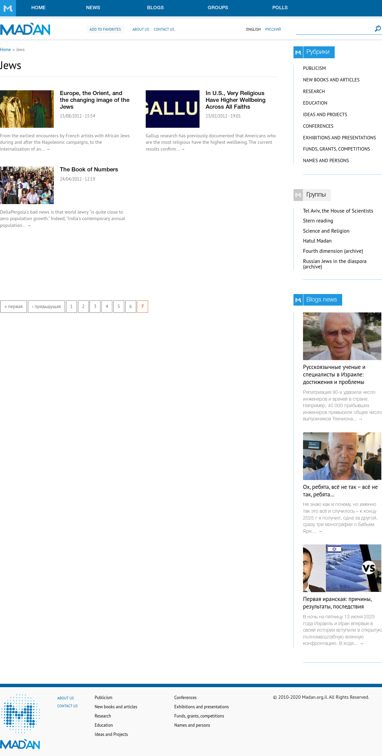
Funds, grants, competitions (336, 149)
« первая (14, 306)
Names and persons (326, 160)
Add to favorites (105, 29)
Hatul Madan (317, 241)
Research (314, 91)
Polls (280, 8)
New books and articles (331, 80)
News (93, 8)
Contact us (164, 29)
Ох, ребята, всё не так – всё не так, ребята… (340, 490)
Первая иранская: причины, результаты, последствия (337, 602)
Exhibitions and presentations (339, 138)
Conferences (318, 126)
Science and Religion (326, 231)
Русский (273, 29)
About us (140, 29)
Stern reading (318, 220)
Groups (218, 8)
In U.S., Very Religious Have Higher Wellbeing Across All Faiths (236, 100)
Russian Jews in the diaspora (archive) (335, 264)
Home (38, 8)
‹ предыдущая (46, 306)
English (253, 29)
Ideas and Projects (325, 114)
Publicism (314, 68)
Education (315, 103)
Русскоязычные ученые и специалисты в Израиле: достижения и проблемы (334, 374)
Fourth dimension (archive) (333, 251)
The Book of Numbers (89, 169)
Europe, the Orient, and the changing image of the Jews (94, 100)
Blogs (155, 8)
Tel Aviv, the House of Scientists (338, 211)
